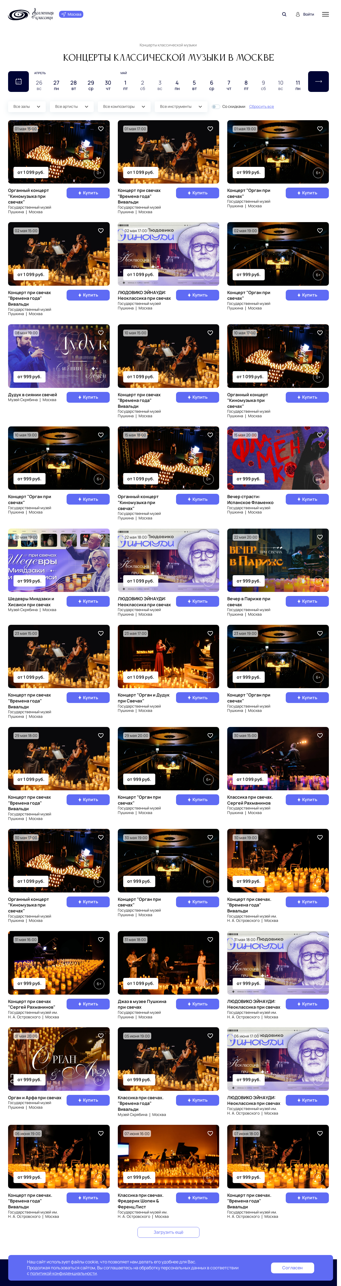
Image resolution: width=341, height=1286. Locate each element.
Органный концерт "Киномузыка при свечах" (28, 196)
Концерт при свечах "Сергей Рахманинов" (31, 1004)
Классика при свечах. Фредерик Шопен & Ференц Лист (141, 1201)
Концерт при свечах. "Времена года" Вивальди (249, 905)
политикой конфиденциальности (63, 1273)
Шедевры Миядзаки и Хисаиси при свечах (31, 602)
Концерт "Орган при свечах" (248, 193)
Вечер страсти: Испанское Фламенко (250, 499)
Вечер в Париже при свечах (248, 602)
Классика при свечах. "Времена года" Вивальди (141, 1103)
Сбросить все (261, 106)
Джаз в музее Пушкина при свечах (142, 1004)
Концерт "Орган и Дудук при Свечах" (144, 698)
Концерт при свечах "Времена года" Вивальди (139, 196)
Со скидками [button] (233, 106)
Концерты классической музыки (168, 44)
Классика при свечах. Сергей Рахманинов (250, 800)
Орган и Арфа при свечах (34, 1098)
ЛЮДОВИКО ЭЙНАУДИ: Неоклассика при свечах (144, 295)
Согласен (292, 1268)
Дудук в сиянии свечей (32, 395)
